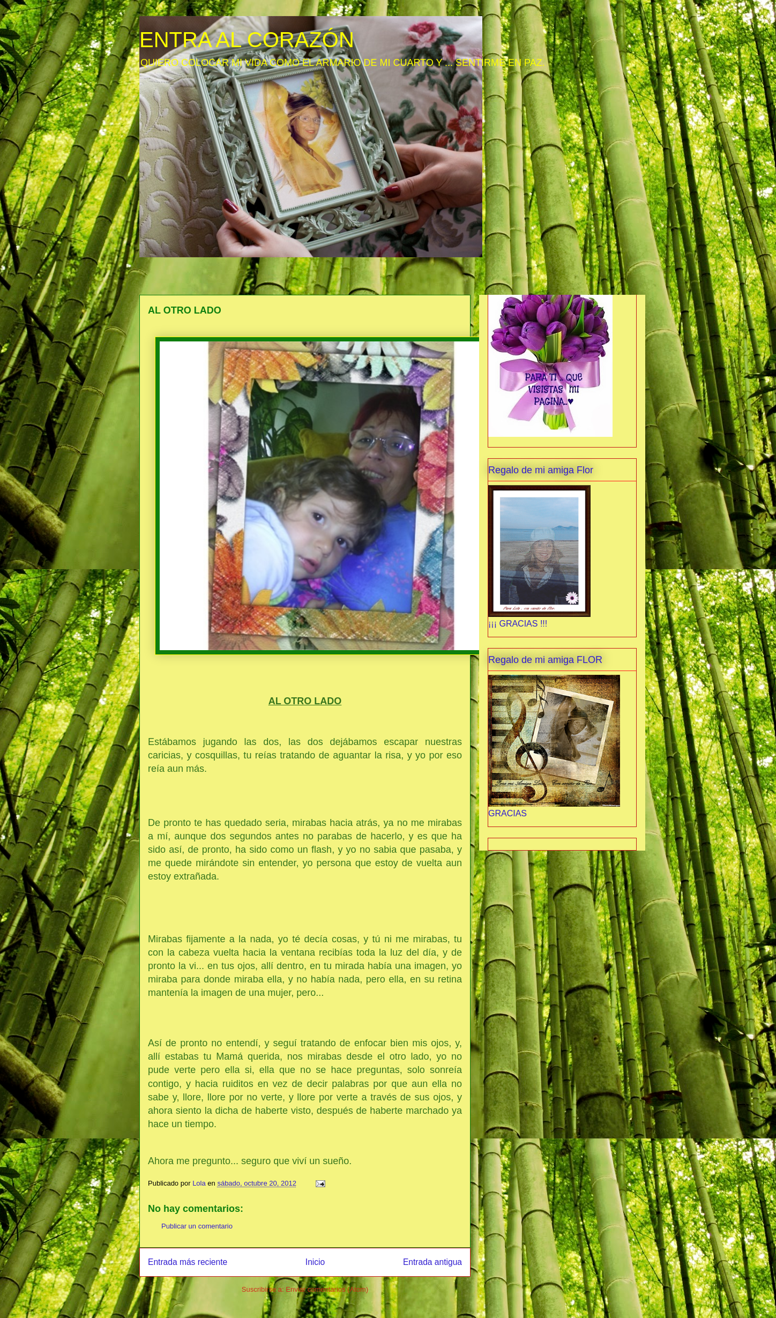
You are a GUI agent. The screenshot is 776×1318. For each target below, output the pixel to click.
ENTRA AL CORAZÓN (246, 39)
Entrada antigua (432, 1262)
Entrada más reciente (187, 1262)
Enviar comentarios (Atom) (327, 1289)
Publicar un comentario (197, 1226)
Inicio (315, 1262)
